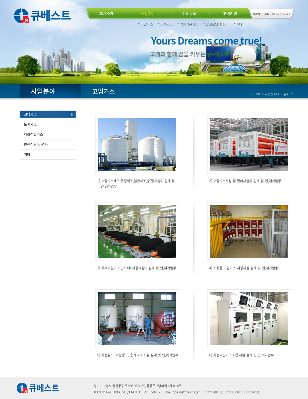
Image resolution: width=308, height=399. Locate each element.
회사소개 (106, 13)
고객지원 (230, 13)
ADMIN (286, 13)
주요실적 (189, 13)
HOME (257, 13)
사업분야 (148, 13)
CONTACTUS (271, 13)
